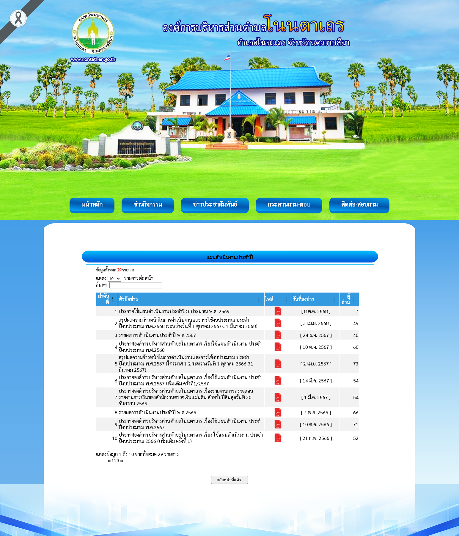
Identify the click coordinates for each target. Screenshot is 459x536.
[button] (128, 299)
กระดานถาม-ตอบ (289, 204)
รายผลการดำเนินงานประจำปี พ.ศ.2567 (157, 335)
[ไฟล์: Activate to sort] (278, 299)
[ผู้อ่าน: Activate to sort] (349, 299)
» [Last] (122, 460)
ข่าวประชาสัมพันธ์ (215, 204)
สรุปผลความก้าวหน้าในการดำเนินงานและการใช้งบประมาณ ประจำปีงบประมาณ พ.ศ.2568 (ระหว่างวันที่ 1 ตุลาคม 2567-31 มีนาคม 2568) (188, 323)
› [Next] (120, 460)
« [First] (109, 460)
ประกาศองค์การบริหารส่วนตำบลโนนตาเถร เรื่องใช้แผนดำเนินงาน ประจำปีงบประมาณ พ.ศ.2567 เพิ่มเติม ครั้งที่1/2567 (190, 380)
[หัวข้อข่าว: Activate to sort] (191, 299)
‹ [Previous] (110, 460)
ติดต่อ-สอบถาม (359, 204)
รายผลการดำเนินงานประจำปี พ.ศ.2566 (157, 412)
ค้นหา (101, 285)
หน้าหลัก (92, 204)
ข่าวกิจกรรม (147, 204)
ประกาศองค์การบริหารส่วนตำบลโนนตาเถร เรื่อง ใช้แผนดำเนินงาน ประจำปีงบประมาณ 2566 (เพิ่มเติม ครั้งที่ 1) (191, 438)
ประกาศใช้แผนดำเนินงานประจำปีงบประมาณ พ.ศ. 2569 (174, 311)
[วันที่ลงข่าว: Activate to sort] (315, 299)
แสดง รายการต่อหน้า (124, 278)
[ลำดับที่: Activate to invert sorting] (107, 299)
